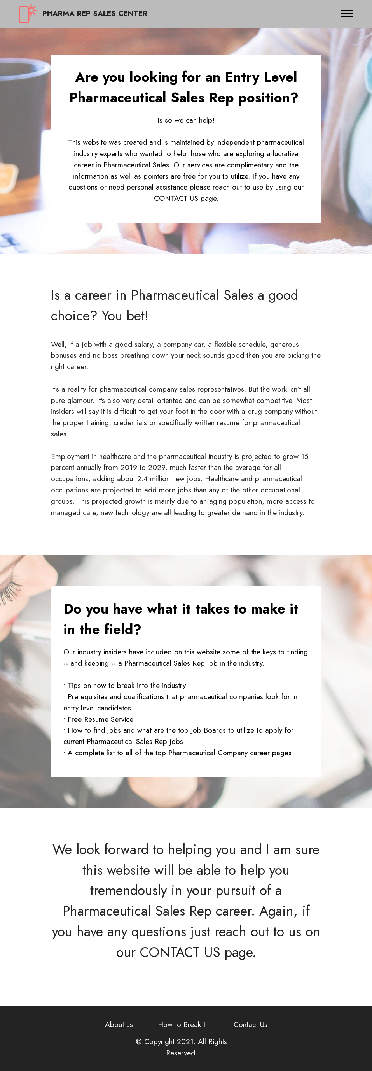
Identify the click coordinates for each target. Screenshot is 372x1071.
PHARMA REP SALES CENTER (94, 13)
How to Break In (183, 1024)
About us (119, 1024)
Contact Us (250, 1024)
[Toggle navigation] (347, 14)
